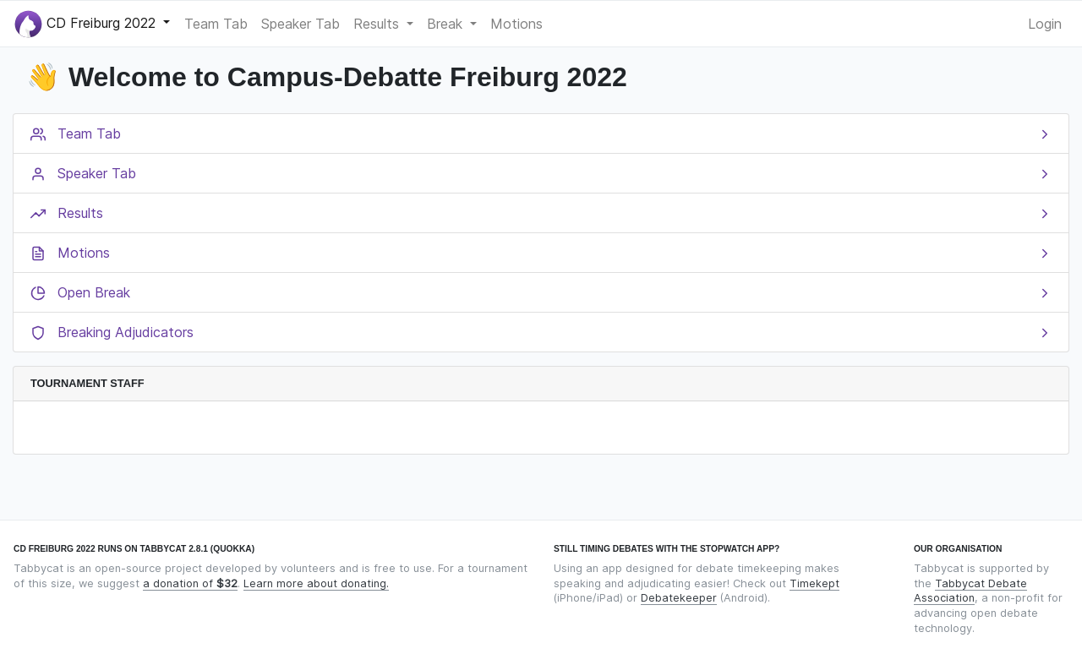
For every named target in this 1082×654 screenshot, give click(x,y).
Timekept (814, 583)
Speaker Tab (300, 23)
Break (447, 23)
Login (1045, 23)
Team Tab (216, 23)
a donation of (190, 583)
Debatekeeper (679, 597)
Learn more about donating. (316, 583)
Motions (516, 23)
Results (378, 23)
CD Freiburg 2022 (87, 24)
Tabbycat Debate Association (970, 591)
